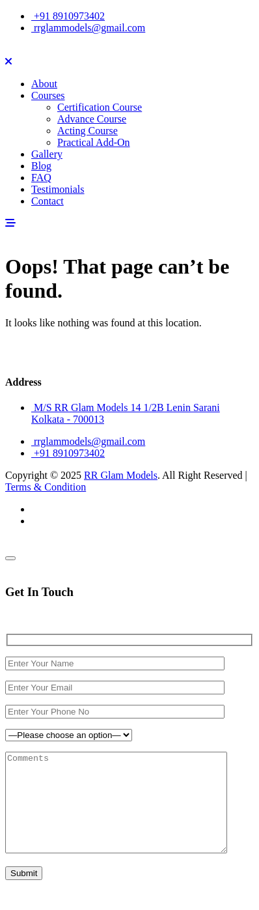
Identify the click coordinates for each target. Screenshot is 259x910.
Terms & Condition (45, 486)
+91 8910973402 (68, 15)
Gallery (46, 154)
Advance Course (91, 118)
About (44, 83)
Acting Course (87, 130)
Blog (41, 165)
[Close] (10, 558)
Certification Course (99, 107)
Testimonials (58, 189)
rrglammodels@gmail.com (88, 27)
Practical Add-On (93, 142)
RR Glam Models (120, 475)
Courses (48, 95)
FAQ (41, 177)
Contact (47, 200)
